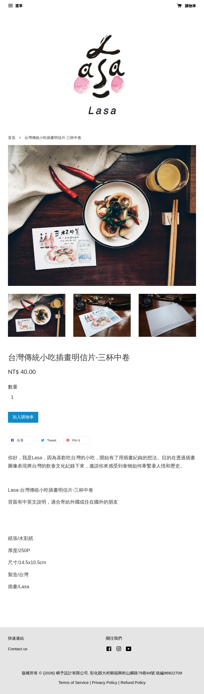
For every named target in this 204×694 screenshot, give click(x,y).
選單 (15, 6)
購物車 (186, 6)
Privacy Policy (104, 682)
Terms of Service (73, 682)
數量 (13, 387)
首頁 (11, 138)
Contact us (17, 649)
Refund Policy (133, 682)
